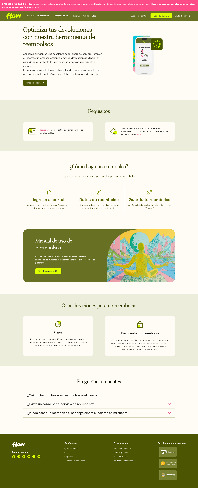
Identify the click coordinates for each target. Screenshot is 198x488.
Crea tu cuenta (161, 16)
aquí (139, 134)
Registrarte (45, 130)
